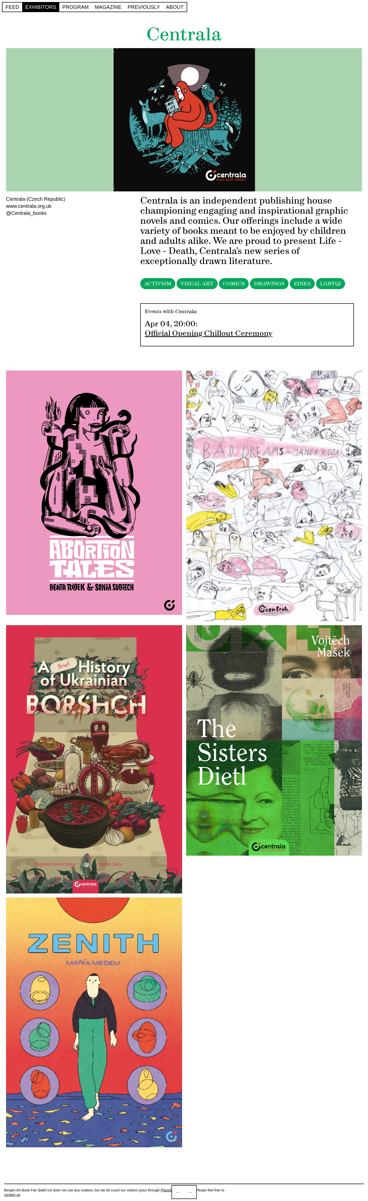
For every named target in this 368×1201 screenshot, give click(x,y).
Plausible (168, 1190)
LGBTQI (330, 284)
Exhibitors (40, 7)
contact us (12, 1195)
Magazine (108, 7)
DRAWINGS (269, 284)
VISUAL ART (197, 284)
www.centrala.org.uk (28, 206)
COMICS (234, 284)
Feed (12, 7)
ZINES (302, 284)
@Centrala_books (26, 213)
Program (75, 7)
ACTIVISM (157, 284)
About (175, 7)
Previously (144, 7)
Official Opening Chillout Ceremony (208, 333)
